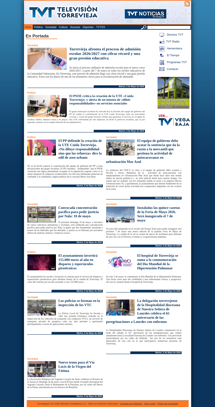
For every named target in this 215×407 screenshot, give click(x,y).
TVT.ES (100, 27)
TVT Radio (169, 41)
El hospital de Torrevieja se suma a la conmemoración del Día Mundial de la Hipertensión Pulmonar (157, 262)
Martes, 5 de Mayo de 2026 (131, 86)
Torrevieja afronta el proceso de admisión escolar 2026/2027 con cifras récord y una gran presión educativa (105, 53)
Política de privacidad (167, 403)
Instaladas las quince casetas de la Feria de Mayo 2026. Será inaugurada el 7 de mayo (158, 214)
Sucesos (75, 27)
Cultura (63, 27)
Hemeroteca (170, 48)
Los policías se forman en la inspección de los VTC (79, 303)
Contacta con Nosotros (131, 403)
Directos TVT (170, 34)
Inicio (28, 27)
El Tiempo (169, 55)
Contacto (168, 69)
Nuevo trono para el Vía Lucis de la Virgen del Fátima (76, 366)
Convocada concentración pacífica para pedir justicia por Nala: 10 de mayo (78, 212)
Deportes (88, 27)
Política (38, 27)
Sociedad (50, 27)
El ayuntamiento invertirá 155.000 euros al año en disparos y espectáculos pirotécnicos (78, 262)
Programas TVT (172, 62)
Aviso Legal (149, 403)
